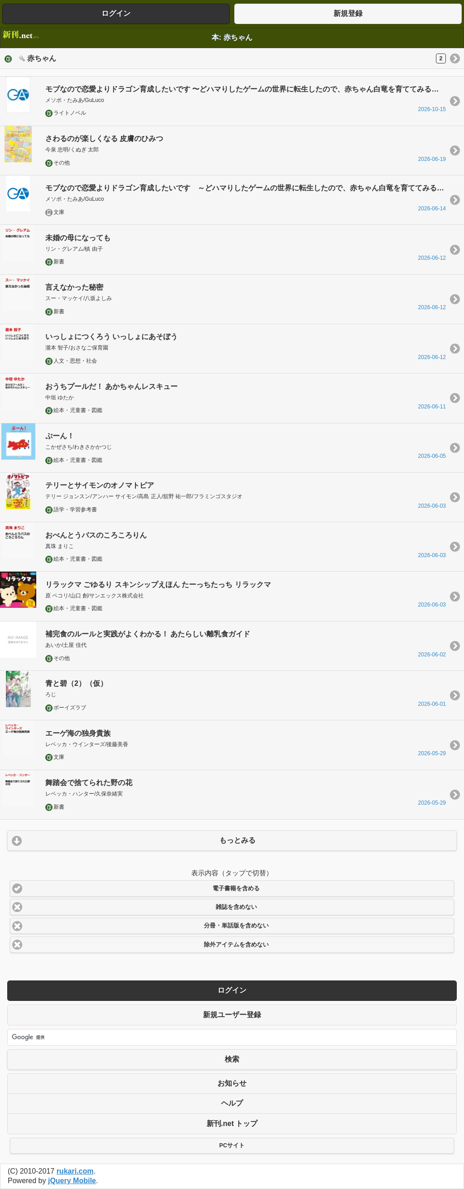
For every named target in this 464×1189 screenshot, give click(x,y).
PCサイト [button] (232, 1145)
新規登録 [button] (348, 13)
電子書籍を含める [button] (236, 888)
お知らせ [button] (232, 1083)
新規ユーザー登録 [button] (232, 1015)
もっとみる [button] (237, 840)
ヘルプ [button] (232, 1103)
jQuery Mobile (72, 1180)
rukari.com (75, 1171)
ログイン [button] (116, 13)
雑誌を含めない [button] (236, 907)
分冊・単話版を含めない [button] (236, 925)
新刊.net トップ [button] (232, 1123)
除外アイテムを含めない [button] (236, 944)
